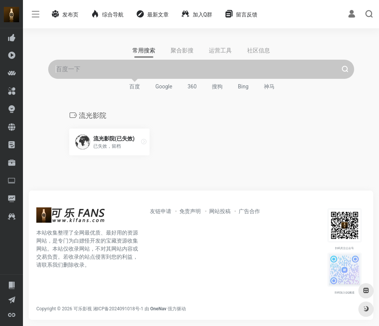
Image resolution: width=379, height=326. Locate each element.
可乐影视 (82, 308)
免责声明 (190, 211)
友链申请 (160, 211)
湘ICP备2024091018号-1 (118, 308)
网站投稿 (220, 211)
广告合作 (249, 211)
